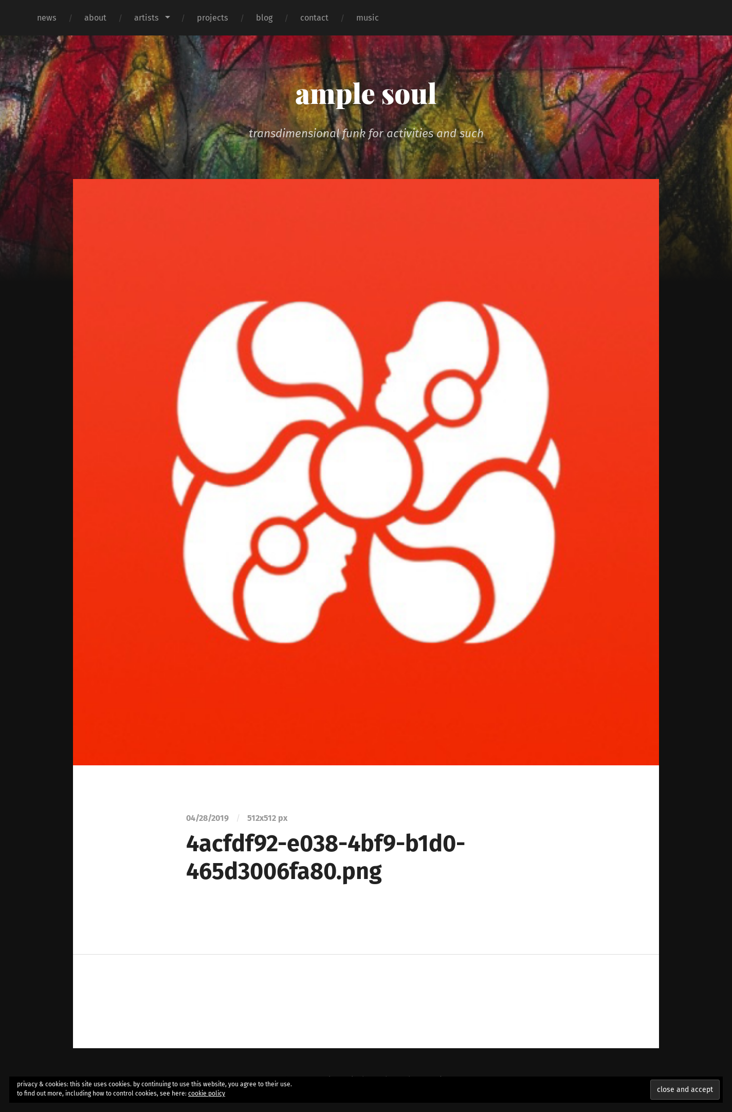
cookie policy (206, 1093)
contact (314, 18)
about (95, 18)
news (47, 18)
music (367, 18)
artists (146, 18)
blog (264, 18)
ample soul (365, 92)
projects (212, 18)
